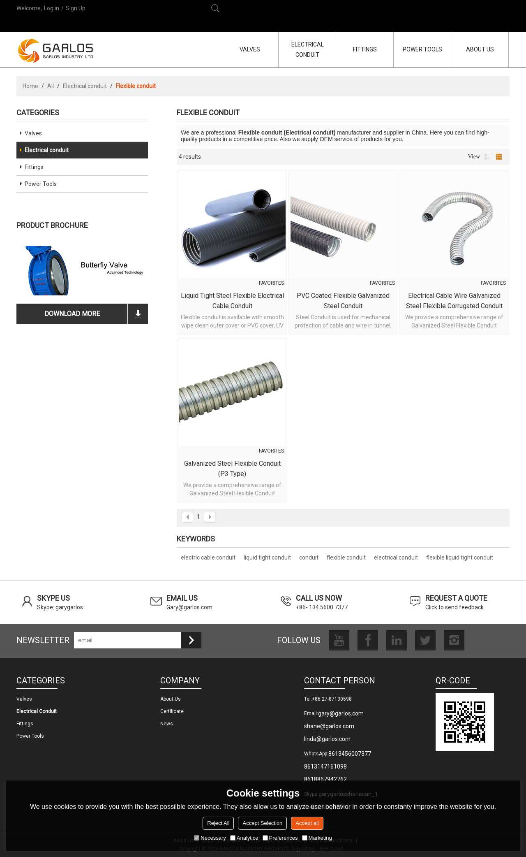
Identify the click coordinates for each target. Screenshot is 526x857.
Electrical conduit (85, 86)
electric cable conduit (208, 557)
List (487, 157)
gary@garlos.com (341, 713)
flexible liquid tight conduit (459, 557)
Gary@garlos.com (189, 607)
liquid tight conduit (267, 557)
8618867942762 (325, 779)
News (166, 724)
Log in (51, 8)
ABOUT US (480, 49)
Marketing (317, 838)
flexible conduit (346, 557)
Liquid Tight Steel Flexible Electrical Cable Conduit (232, 301)
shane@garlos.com (329, 726)
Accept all (306, 823)
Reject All (218, 823)
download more (72, 314)
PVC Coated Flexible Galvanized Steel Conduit (343, 301)
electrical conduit (396, 557)
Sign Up (75, 8)
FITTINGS (365, 49)
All (50, 86)
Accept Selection (262, 823)
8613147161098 (325, 766)
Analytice (244, 838)
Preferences (280, 838)
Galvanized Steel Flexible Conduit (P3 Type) (232, 469)
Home (30, 86)
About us (170, 699)
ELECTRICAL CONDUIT (307, 49)
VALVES (250, 49)
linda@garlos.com (327, 739)
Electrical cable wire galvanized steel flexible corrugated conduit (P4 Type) (454, 301)
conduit (308, 557)
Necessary (210, 838)
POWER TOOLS (422, 49)
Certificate (172, 711)
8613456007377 (349, 753)
